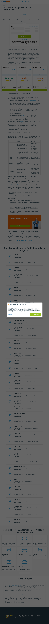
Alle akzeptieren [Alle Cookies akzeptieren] (35, 314)
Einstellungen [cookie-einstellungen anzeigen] (10, 314)
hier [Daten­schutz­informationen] (25, 311)
